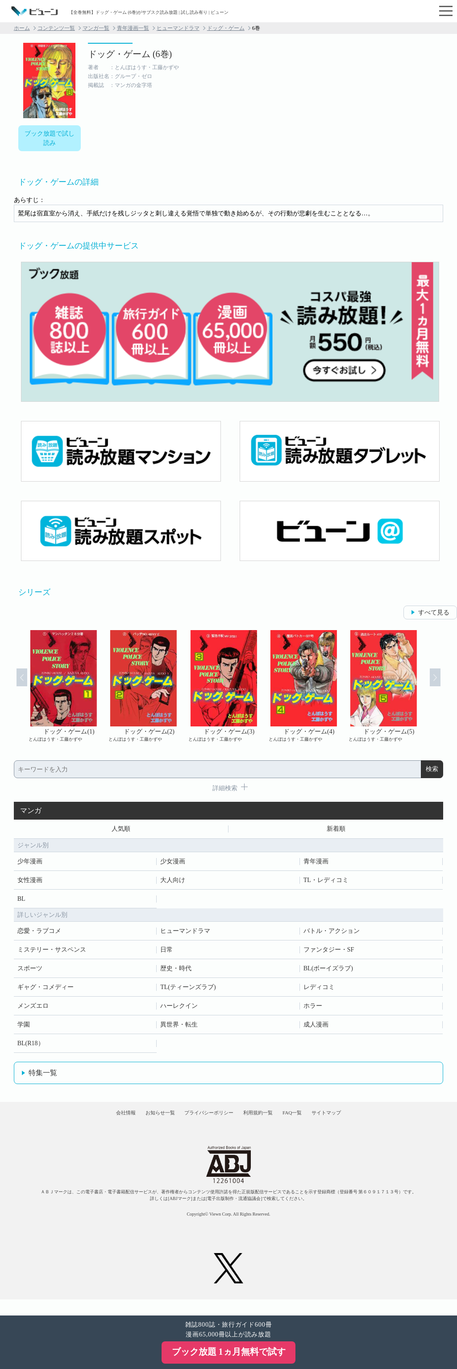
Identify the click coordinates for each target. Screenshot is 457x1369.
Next (444, 686)
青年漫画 (315, 864)
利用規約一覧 (267, 1122)
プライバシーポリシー (201, 1122)
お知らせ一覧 (135, 1122)
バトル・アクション (331, 934)
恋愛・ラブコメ (39, 934)
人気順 (121, 830)
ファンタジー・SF (328, 952)
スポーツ (29, 971)
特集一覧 (43, 1076)
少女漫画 (172, 864)
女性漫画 (29, 883)
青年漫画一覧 (133, 28)
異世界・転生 (179, 1027)
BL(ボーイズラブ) (328, 971)
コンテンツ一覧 (56, 28)
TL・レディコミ (326, 883)
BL (21, 902)
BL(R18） (30, 1046)
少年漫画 (29, 864)
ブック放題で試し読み (50, 138)
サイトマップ (366, 1122)
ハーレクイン (179, 1009)
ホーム (22, 28)
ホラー (312, 1009)
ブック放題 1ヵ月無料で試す (229, 1352)
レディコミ (319, 990)
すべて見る (433, 612)
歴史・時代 (175, 971)
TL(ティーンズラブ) (188, 990)
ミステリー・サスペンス (51, 952)
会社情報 (85, 1122)
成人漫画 (315, 1027)
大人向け (172, 883)
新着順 (336, 830)
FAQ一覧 (316, 1122)
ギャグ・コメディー (45, 990)
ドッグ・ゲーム (226, 28)
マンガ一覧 (96, 28)
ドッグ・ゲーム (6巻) (130, 54)
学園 (23, 1027)
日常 (166, 952)
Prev (12, 686)
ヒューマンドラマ (178, 28)
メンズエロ (33, 1009)
